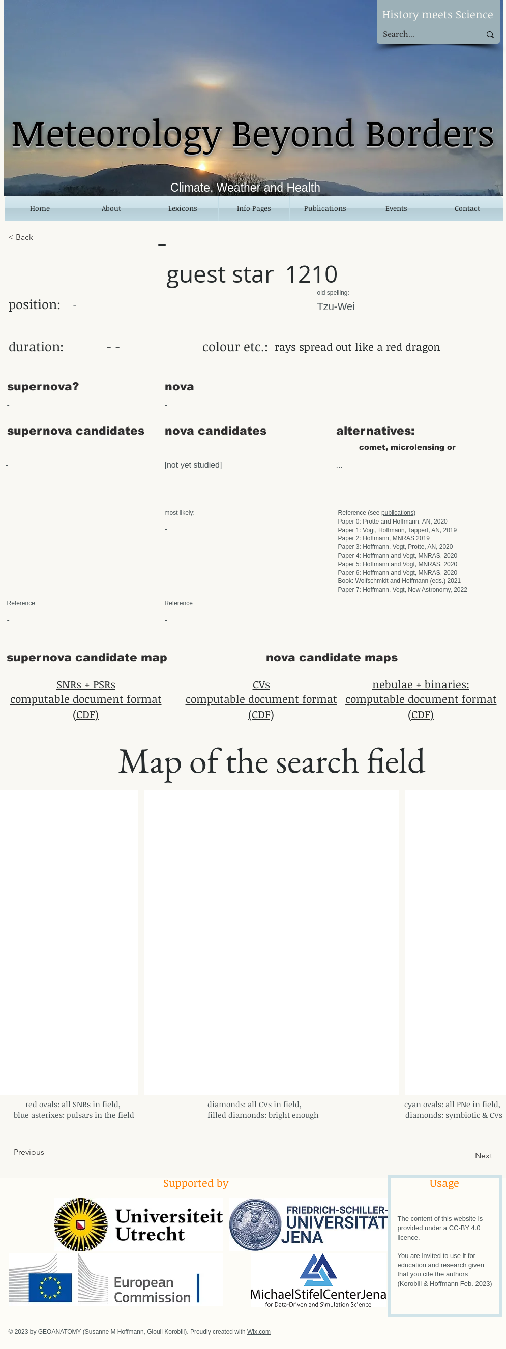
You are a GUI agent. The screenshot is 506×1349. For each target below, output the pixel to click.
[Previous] (47, 1152)
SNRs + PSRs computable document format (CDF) (86, 699)
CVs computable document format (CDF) (261, 699)
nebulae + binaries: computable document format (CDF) (421, 699)
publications (397, 512)
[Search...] (424, 34)
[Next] (466, 1156)
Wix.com (259, 1331)
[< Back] (41, 237)
